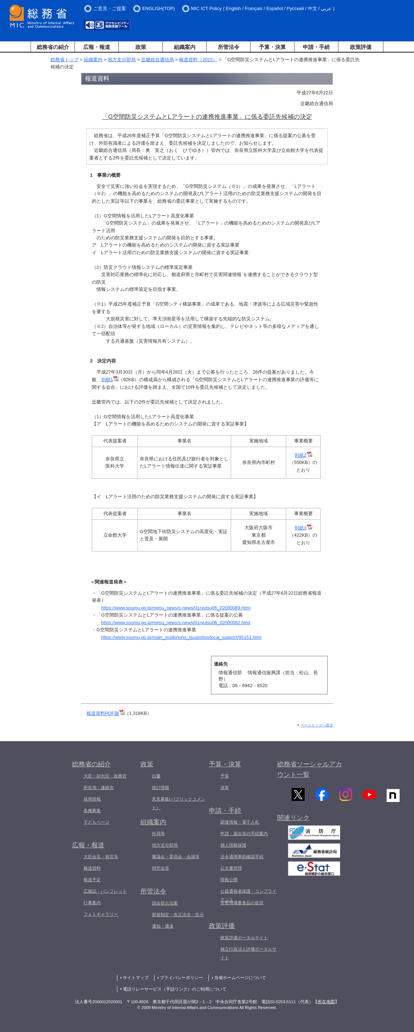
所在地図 (326, 1002)
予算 (224, 776)
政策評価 (361, 47)
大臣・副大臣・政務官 (105, 776)
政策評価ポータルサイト (244, 937)
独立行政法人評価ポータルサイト (248, 953)
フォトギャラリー (101, 914)
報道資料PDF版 (105, 713)
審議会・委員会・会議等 (175, 856)
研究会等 (160, 868)
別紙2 (303, 455)
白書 (156, 776)
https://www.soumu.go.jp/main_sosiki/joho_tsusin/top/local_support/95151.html (181, 637)
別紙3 (303, 528)
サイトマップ (136, 977)
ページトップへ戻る (317, 725)
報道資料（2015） (198, 59)
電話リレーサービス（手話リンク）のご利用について (174, 989)
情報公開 (229, 879)
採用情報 (92, 799)
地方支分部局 (122, 59)
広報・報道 (96, 47)
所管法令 (228, 47)
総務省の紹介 (53, 47)
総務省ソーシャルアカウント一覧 (309, 769)
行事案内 (92, 902)
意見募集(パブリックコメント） (178, 803)
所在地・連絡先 (99, 787)
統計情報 (160, 787)
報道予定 (92, 879)
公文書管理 (231, 868)
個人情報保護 (233, 845)
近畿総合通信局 (157, 59)
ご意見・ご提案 (109, 8)
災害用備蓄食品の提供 (242, 902)
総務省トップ (64, 59)
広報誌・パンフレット (105, 891)
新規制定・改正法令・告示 (178, 914)
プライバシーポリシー (181, 977)
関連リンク (293, 820)
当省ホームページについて (240, 977)
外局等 (158, 833)
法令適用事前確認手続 (242, 856)
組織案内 (184, 47)
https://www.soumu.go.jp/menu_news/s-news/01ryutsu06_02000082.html (175, 622)
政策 (140, 47)
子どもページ (96, 822)
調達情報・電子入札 (239, 822)
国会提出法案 (165, 903)
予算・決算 (272, 47)
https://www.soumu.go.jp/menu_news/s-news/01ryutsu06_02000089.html (175, 607)
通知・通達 (163, 926)
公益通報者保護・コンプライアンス (248, 895)
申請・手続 (316, 47)
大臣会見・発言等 (101, 856)
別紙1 (109, 379)
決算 (224, 787)
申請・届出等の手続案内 (244, 833)
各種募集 (92, 810)
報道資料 (92, 868)
